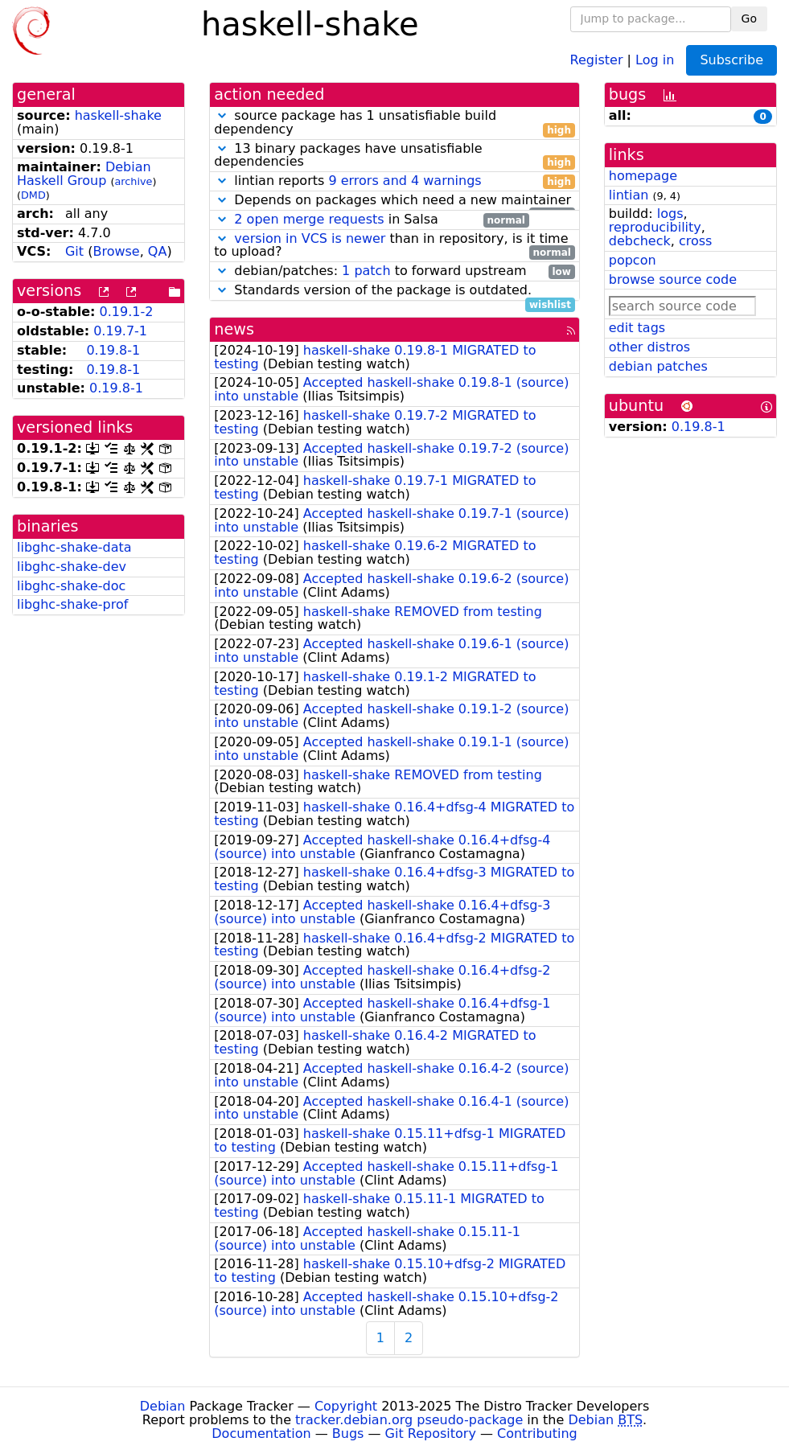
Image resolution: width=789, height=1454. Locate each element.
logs (670, 213)
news (234, 329)
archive (134, 181)
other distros (649, 347)
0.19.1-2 (127, 311)
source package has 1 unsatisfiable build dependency (394, 123)
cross (695, 240)
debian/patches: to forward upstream (394, 271)
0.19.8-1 (113, 350)
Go (749, 18)
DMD (33, 195)
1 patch (366, 270)
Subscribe (731, 60)
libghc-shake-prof (72, 604)
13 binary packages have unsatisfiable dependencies (394, 156)
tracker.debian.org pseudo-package (409, 1419)
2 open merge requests (309, 219)
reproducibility (655, 227)
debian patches (658, 366)
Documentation (261, 1433)
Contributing (537, 1433)
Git (74, 251)
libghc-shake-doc (71, 586)
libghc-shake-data (74, 547)
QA (157, 251)
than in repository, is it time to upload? (394, 246)
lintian (629, 195)
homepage (643, 175)
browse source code (673, 279)
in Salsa (371, 220)
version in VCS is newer (309, 238)
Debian (163, 1406)
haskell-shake (118, 115)
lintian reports (394, 181)
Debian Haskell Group (84, 173)
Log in (654, 59)
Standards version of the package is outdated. (394, 291)
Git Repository (430, 1433)
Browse (115, 251)
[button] (222, 115)
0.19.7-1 (120, 331)
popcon (632, 260)
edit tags (637, 327)
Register (596, 59)
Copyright (345, 1406)
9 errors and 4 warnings (404, 180)
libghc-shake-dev (71, 566)
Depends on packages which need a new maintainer (394, 200)
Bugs (348, 1433)
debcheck (640, 240)
